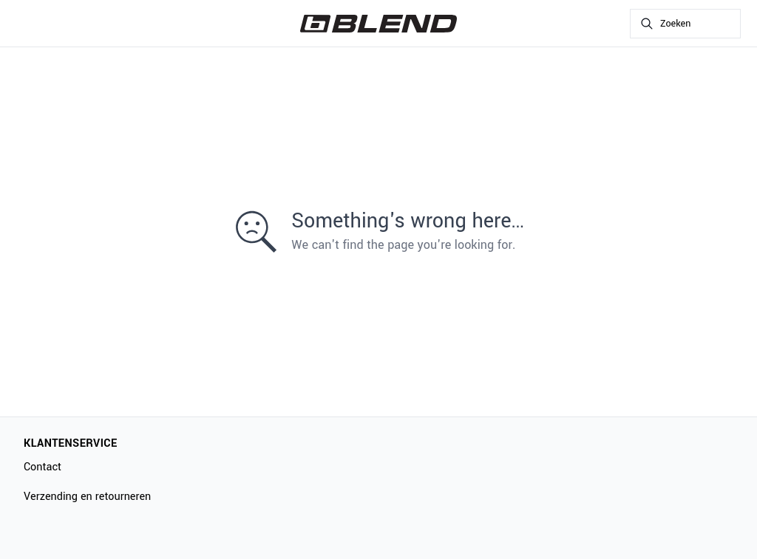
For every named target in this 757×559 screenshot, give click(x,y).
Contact (42, 467)
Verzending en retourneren (87, 496)
